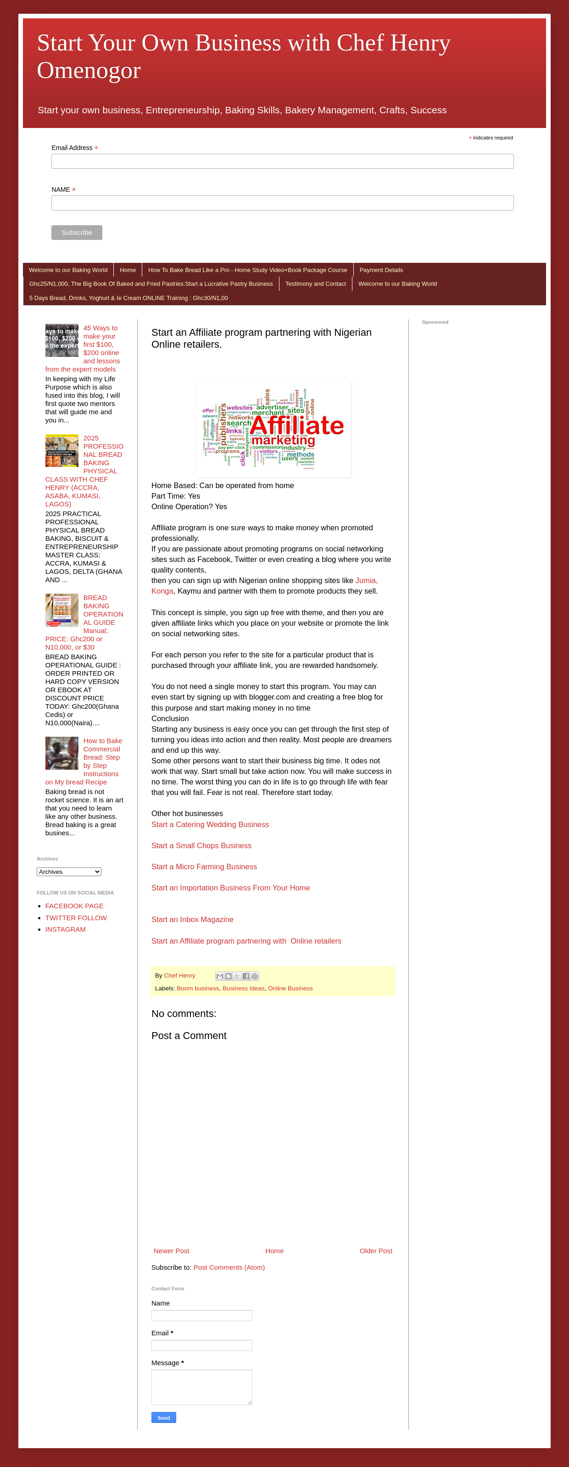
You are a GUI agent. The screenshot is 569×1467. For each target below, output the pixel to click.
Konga (162, 591)
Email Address (74, 148)
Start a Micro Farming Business (204, 866)
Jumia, (367, 580)
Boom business (198, 988)
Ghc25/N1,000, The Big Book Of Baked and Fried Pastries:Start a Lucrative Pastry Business (151, 283)
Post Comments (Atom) (229, 1267)
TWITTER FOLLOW (76, 918)
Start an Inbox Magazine (192, 919)
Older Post (376, 1251)
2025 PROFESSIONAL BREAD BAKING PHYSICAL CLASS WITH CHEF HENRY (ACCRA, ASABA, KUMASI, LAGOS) (84, 471)
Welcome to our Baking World (68, 270)
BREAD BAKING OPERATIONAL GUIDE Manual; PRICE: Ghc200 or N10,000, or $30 (84, 622)
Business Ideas (244, 988)
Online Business (290, 988)
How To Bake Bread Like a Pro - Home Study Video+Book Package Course (247, 270)
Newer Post (172, 1251)
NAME (63, 189)
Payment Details (381, 270)
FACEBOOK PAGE (74, 906)
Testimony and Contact (315, 283)
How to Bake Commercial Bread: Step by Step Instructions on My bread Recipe (84, 761)
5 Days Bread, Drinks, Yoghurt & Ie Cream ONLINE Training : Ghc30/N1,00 (128, 298)
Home (128, 270)
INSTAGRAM (65, 929)
